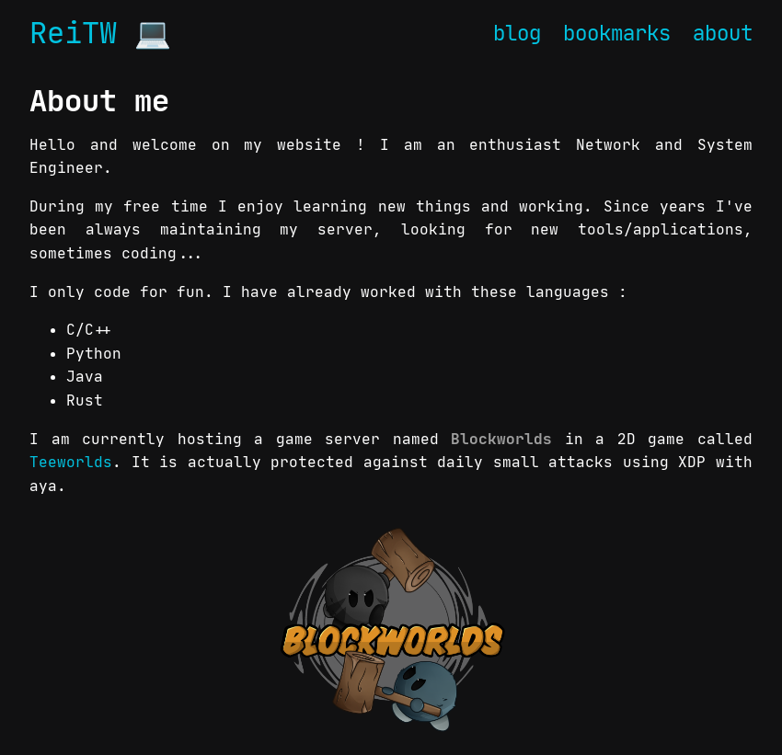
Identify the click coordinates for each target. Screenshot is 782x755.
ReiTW (73, 33)
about (723, 33)
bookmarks (617, 33)
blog (517, 33)
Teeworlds (70, 461)
